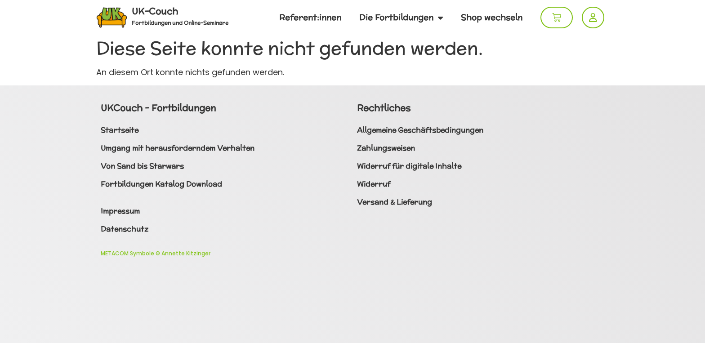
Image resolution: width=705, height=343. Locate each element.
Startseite (119, 130)
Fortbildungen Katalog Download (161, 184)
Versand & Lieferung (394, 202)
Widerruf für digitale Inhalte (409, 166)
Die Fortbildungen (401, 17)
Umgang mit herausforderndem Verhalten (177, 148)
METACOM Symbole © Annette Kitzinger (155, 253)
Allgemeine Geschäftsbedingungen (420, 130)
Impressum (120, 211)
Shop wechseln (491, 17)
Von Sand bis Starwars (142, 166)
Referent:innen (310, 17)
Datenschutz (124, 229)
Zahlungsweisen (386, 148)
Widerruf (373, 184)
